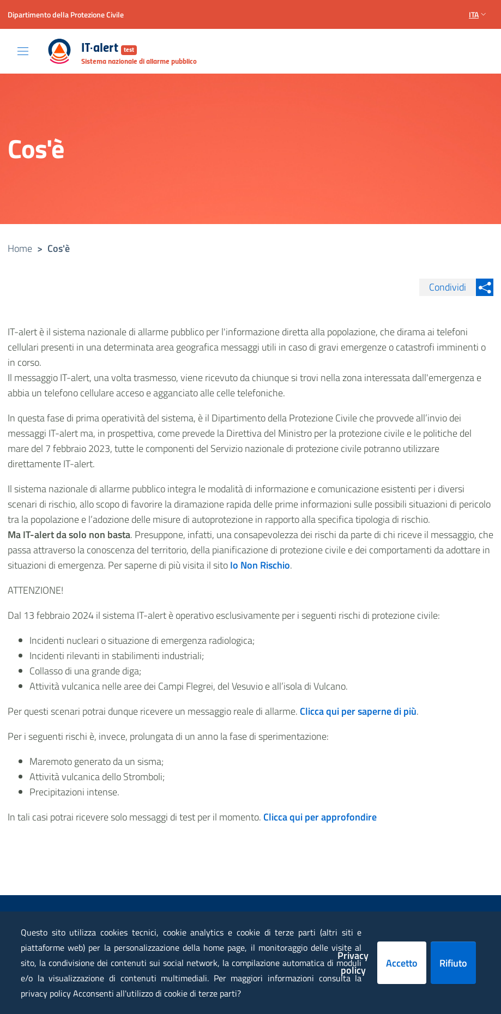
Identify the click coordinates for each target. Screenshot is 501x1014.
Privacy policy (353, 962)
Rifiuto (453, 963)
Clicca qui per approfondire (320, 817)
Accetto (402, 963)
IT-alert (109, 48)
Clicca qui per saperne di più (358, 711)
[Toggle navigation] (23, 51)
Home (20, 248)
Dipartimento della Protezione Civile (66, 14)
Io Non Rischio (260, 565)
